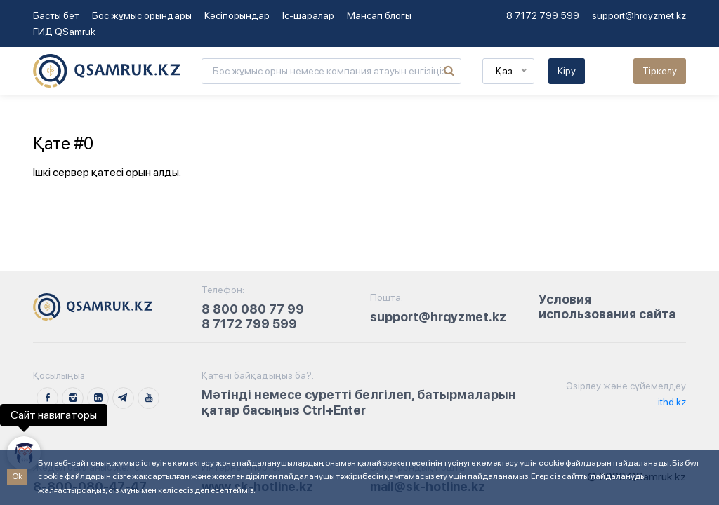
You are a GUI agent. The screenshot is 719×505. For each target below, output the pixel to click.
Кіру (567, 70)
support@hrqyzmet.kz (639, 15)
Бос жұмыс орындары (142, 15)
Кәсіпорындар (237, 15)
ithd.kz (671, 402)
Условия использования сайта (607, 307)
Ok (17, 476)
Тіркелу (659, 70)
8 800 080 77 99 (253, 309)
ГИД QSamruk (64, 31)
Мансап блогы (379, 15)
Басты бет (56, 15)
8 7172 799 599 (542, 15)
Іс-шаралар (308, 15)
